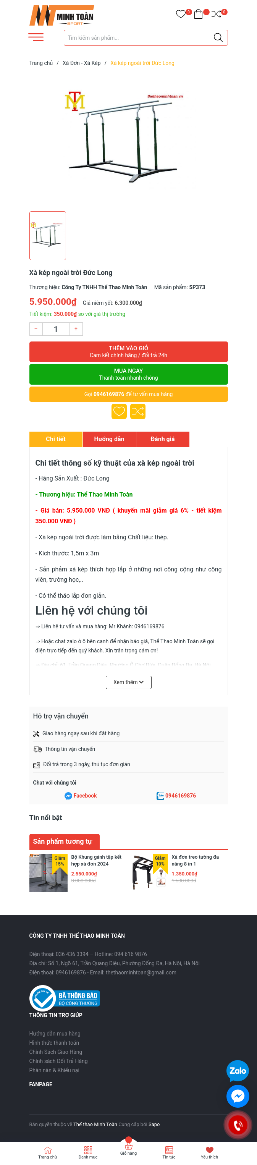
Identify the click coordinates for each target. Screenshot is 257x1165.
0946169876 (109, 394)
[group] (128, 140)
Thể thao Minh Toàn (95, 1124)
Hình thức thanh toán (54, 1043)
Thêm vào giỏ (128, 352)
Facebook (85, 796)
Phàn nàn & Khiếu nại (54, 1070)
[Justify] (218, 37)
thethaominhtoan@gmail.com (141, 972)
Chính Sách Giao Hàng (55, 1052)
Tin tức (168, 1157)
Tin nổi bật (45, 818)
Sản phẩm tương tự (62, 841)
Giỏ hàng (128, 1153)
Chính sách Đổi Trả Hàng (58, 1061)
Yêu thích (209, 1157)
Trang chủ (47, 1157)
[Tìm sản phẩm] (146, 37)
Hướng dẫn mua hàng (55, 1034)
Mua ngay (128, 374)
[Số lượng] (56, 329)
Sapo (154, 1124)
